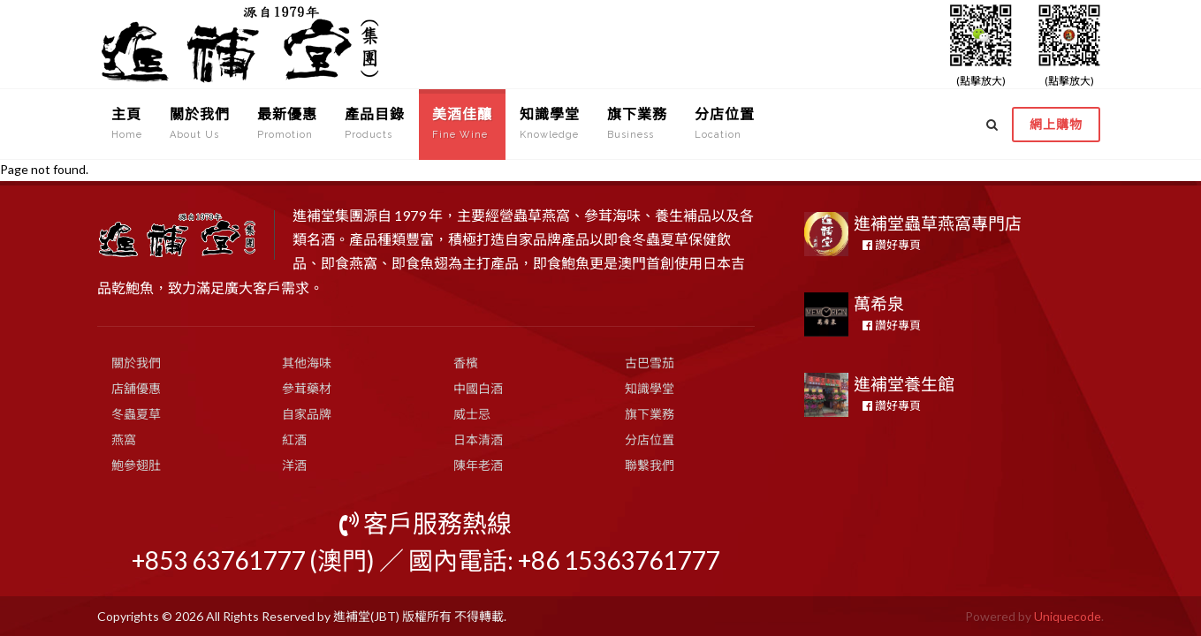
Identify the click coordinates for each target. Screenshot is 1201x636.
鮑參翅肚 (136, 465)
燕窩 (123, 439)
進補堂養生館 (904, 384)
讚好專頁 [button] (892, 245)
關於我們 (136, 362)
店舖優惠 (136, 388)
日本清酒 (478, 439)
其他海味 (306, 362)
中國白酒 (478, 388)
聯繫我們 (649, 465)
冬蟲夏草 (136, 413)
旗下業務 (649, 413)
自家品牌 (306, 413)
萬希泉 (879, 303)
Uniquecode (1067, 616)
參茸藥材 (306, 388)
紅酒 (294, 439)
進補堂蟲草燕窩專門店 (938, 223)
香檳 (465, 362)
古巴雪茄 (649, 362)
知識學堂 (649, 388)
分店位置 (649, 439)
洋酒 (294, 465)
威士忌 (471, 413)
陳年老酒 (478, 465)
